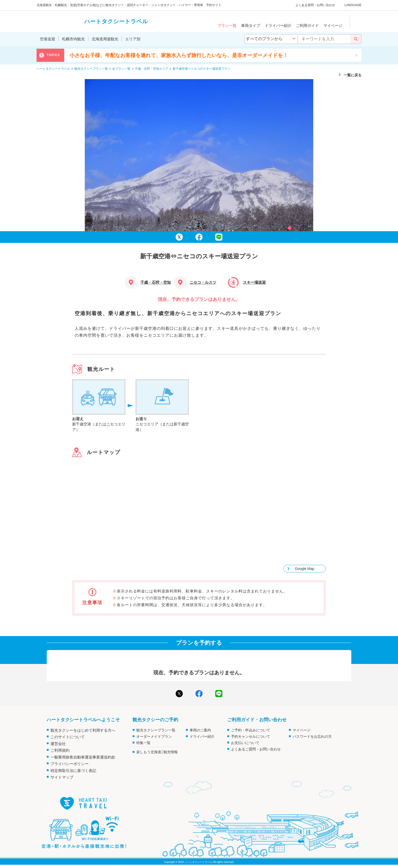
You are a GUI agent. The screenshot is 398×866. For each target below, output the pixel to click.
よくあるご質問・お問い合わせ (256, 749)
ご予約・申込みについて (250, 730)
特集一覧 (143, 743)
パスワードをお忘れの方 (312, 736)
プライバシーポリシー (70, 764)
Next (356, 55)
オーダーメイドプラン (154, 736)
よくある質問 (304, 5)
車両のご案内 (200, 730)
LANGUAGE (352, 5)
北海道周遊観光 (105, 39)
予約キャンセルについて (250, 736)
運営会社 (58, 744)
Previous (41, 55)
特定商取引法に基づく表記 (73, 770)
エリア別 (132, 39)
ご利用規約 (60, 750)
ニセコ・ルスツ (203, 282)
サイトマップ (62, 777)
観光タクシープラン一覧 (155, 730)
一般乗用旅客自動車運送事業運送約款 (83, 757)
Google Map (304, 569)
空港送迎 (47, 39)
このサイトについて (68, 737)
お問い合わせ (326, 5)
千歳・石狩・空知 (155, 282)
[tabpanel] (199, 155)
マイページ (301, 730)
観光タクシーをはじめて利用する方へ (83, 730)
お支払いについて (245, 743)
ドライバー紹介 (202, 736)
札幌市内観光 (73, 39)
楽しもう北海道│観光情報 (157, 752)
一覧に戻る (352, 75)
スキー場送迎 (254, 282)
